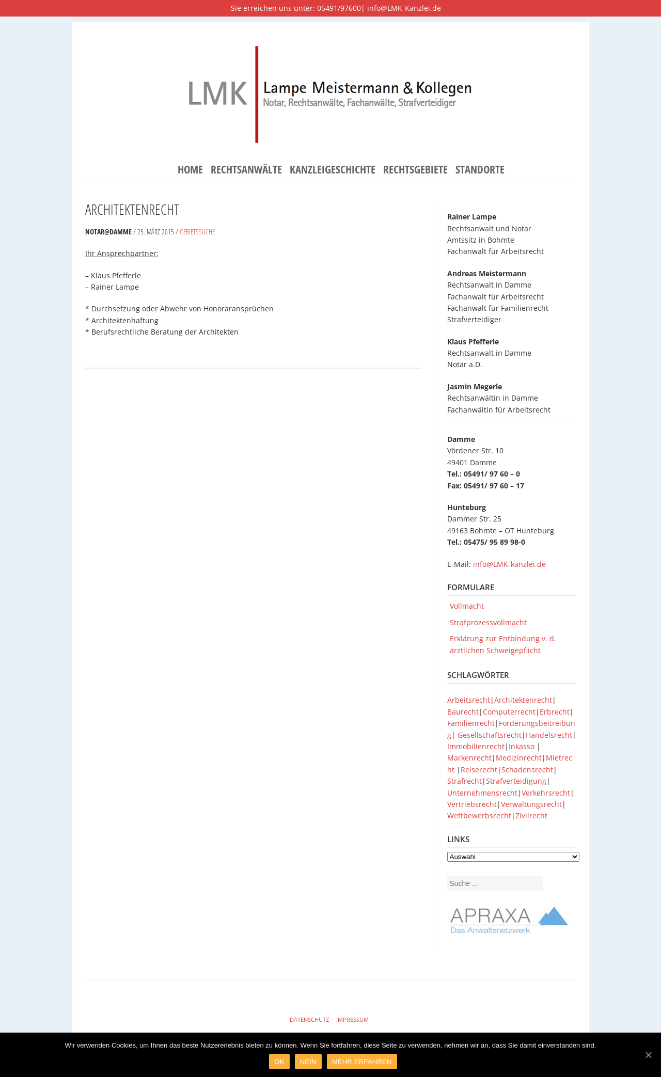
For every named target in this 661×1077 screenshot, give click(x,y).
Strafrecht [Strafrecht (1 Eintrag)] (464, 781)
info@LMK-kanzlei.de (509, 564)
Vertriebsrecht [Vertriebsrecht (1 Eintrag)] (472, 804)
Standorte (480, 170)
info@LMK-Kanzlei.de (404, 8)
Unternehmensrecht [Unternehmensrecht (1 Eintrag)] (482, 793)
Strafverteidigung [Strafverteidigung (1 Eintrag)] (516, 781)
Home (190, 170)
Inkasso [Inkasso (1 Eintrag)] (523, 746)
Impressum (352, 1019)
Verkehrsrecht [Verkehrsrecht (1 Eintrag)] (546, 793)
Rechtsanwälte (246, 170)
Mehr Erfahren (362, 1062)
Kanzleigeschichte (332, 170)
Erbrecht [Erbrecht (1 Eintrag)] (555, 712)
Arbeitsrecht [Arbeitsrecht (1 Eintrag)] (468, 700)
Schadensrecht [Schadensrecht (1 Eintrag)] (527, 769)
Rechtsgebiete (415, 170)
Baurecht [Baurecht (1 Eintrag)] (463, 712)
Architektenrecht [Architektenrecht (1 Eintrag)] (523, 700)
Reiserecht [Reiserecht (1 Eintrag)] (479, 769)
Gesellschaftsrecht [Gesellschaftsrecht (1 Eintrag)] (490, 735)
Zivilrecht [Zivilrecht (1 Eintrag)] (531, 815)
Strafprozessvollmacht (488, 622)
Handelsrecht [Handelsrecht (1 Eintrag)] (549, 735)
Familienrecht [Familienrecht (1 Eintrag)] (471, 723)
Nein (308, 1062)
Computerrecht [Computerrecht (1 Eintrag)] (509, 712)
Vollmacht (467, 606)
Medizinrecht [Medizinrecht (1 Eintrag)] (519, 758)
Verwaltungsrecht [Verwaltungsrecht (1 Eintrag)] (531, 804)
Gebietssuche (197, 231)
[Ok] (648, 1055)
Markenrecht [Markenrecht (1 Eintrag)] (469, 758)
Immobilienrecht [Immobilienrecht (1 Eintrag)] (476, 746)
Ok (279, 1062)
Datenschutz (309, 1019)
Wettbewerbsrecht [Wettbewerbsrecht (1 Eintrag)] (479, 815)
